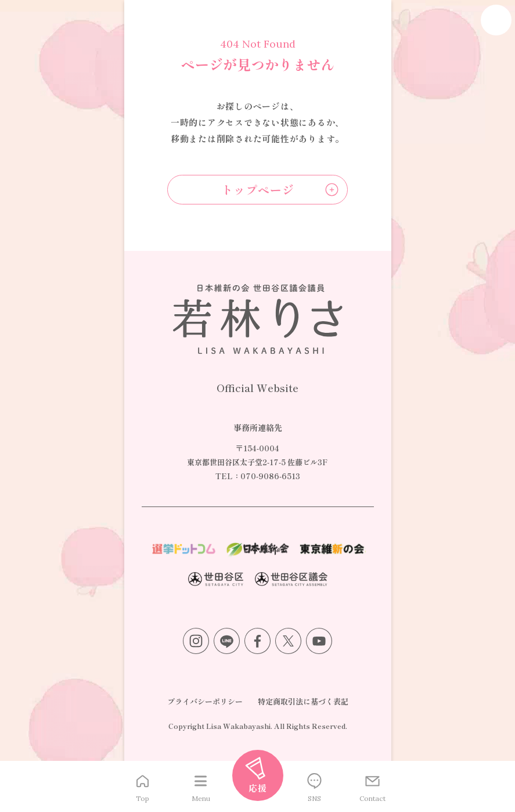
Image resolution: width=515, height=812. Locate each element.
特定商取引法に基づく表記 (303, 701)
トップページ (257, 189)
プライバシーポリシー (205, 701)
